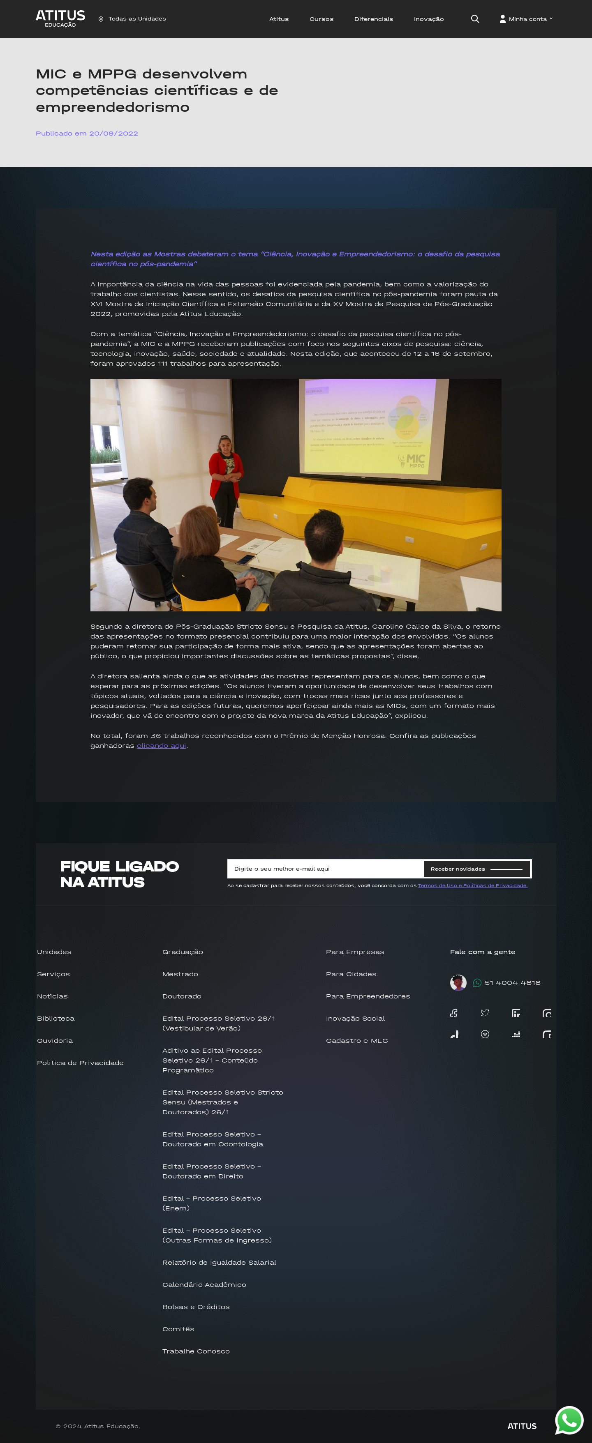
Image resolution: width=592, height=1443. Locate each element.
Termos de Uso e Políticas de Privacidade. (473, 885)
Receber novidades (477, 869)
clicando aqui (161, 745)
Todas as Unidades (132, 19)
